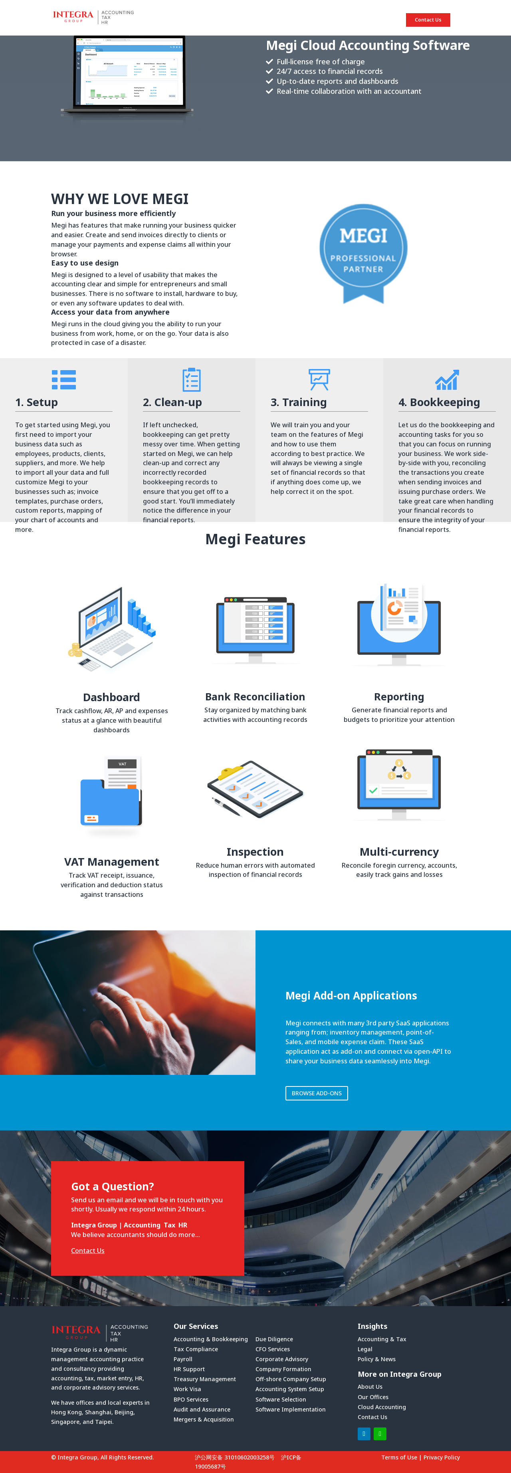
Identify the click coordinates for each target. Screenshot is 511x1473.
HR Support (189, 1369)
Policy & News (377, 1359)
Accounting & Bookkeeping (211, 1339)
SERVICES (324, 20)
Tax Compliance (196, 1349)
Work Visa (187, 1389)
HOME (234, 20)
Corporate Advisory (282, 1359)
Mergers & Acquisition (204, 1419)
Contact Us (428, 19)
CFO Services (273, 1349)
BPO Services (191, 1399)
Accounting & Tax (382, 1339)
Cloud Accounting (382, 1407)
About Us (370, 1386)
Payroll (183, 1359)
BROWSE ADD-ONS (317, 1093)
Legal (365, 1349)
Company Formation (283, 1369)
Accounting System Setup (290, 1389)
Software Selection (281, 1399)
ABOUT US (277, 20)
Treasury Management (205, 1379)
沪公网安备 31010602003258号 (235, 1457)
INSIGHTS (371, 20)
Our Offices (373, 1397)
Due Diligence (274, 1339)
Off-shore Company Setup (291, 1379)
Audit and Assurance (202, 1409)
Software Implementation (291, 1409)
